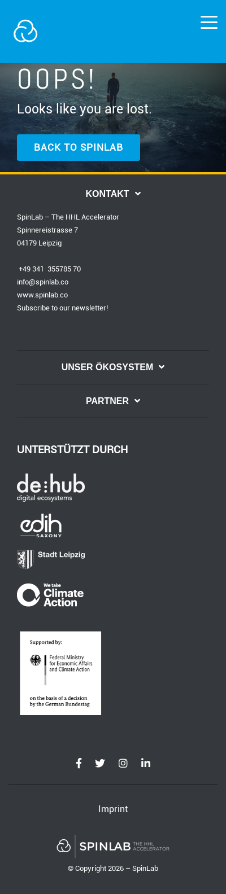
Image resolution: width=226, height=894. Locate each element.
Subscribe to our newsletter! (62, 308)
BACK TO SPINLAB (78, 147)
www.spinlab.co (42, 295)
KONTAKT (107, 194)
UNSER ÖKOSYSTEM (108, 367)
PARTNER (107, 401)
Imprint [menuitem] (113, 809)
